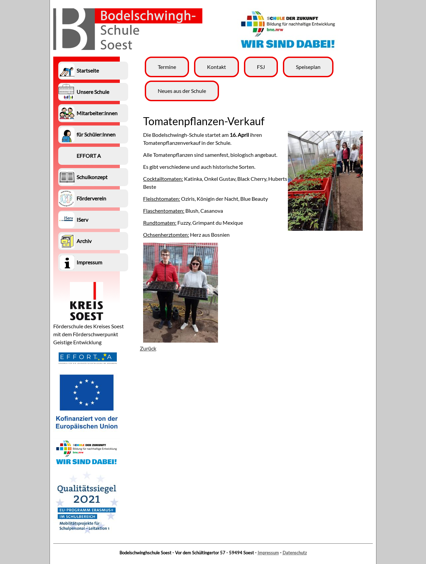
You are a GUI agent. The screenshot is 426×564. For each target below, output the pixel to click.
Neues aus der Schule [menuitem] (182, 91)
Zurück (148, 348)
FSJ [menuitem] (261, 67)
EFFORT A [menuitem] (89, 155)
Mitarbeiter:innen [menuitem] (97, 113)
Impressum (268, 552)
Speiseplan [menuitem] (308, 67)
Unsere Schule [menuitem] (93, 92)
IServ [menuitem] (82, 219)
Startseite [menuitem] (88, 70)
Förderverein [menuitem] (91, 198)
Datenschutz (295, 552)
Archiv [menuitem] (84, 241)
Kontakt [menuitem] (216, 67)
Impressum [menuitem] (89, 262)
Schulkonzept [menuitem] (92, 177)
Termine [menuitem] (167, 67)
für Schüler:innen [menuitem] (96, 134)
